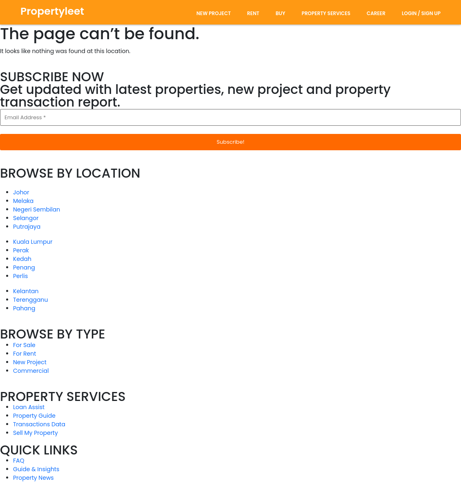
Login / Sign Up (421, 13)
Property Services (326, 13)
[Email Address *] (230, 117)
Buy (280, 13)
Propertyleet (52, 11)
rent (253, 13)
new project (213, 13)
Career (376, 13)
